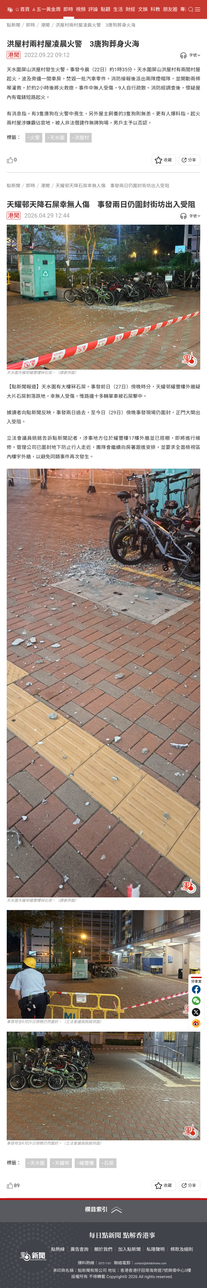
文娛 (143, 9)
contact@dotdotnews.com (150, 1263)
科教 (155, 9)
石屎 (109, 1163)
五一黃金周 (48, 9)
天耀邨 (62, 1163)
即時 (68, 9)
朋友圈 (170, 9)
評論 (93, 9)
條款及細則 (181, 1249)
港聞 (13, 55)
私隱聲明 (155, 1249)
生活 (118, 9)
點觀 (106, 9)
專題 (185, 9)
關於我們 (103, 1249)
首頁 (25, 9)
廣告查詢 (79, 1249)
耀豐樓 (87, 1163)
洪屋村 (82, 137)
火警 (35, 137)
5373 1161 (104, 1263)
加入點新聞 (129, 1249)
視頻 (80, 9)
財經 (130, 9)
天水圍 (57, 137)
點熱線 (58, 1249)
